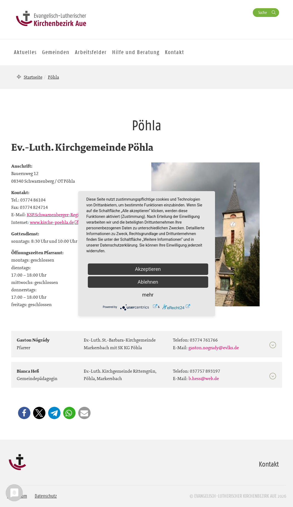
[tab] (146, 341)
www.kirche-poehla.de (52, 222)
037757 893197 (205, 371)
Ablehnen (148, 282)
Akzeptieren (148, 269)
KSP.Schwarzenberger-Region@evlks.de (65, 215)
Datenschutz (46, 496)
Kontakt (174, 52)
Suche (262, 12)
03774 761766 (204, 340)
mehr (147, 295)
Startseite (33, 77)
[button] (24, 413)
